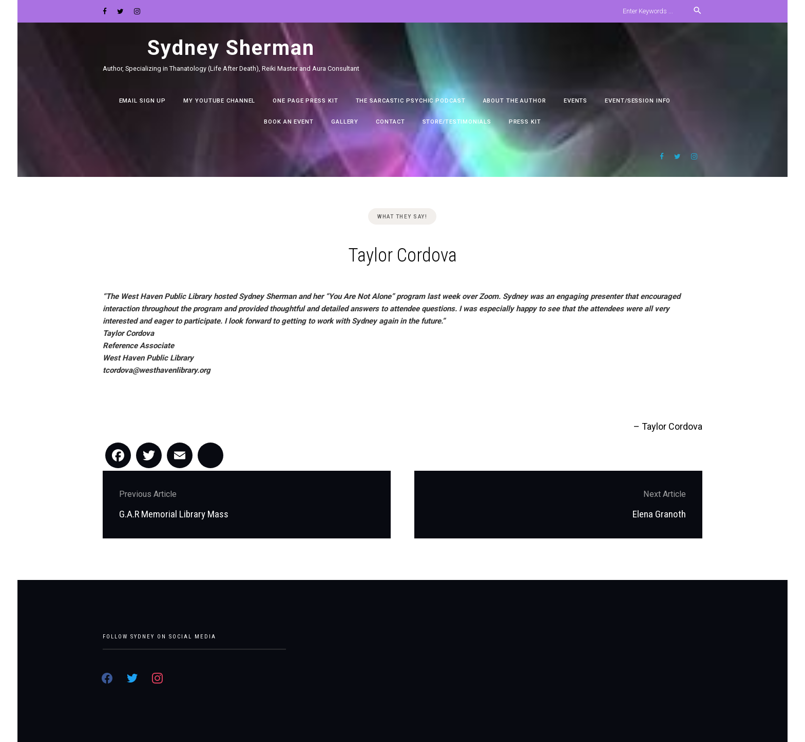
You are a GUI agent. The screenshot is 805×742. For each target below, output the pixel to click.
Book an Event (289, 121)
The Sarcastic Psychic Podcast (411, 100)
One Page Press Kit (305, 100)
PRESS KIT (525, 121)
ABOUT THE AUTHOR (514, 100)
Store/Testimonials (457, 121)
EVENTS (575, 100)
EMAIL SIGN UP (142, 100)
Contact (390, 121)
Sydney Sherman (231, 48)
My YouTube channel (219, 100)
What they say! (402, 216)
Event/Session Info (637, 100)
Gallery (344, 121)
